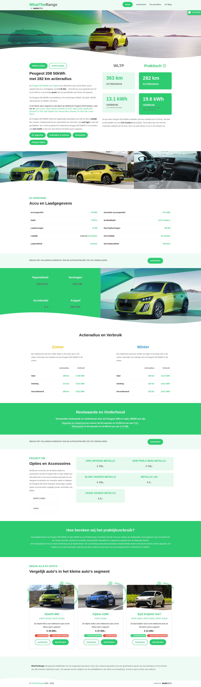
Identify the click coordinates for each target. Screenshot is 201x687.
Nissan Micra (64, 111)
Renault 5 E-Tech (65, 108)
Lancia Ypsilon (51, 108)
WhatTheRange (37, 683)
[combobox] (43, 498)
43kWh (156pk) (161, 618)
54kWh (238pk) (58, 618)
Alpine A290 (78, 108)
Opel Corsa (40, 108)
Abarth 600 (88, 108)
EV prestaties (155, 4)
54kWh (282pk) (45, 618)
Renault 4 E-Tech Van (79, 111)
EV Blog (168, 4)
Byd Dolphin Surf (51, 111)
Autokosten (141, 4)
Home (127, 4)
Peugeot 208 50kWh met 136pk (44, 85)
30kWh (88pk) (148, 618)
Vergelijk (194, 12)
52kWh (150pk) (100, 618)
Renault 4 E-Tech (36, 111)
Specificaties (60, 642)
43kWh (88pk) (136, 618)
